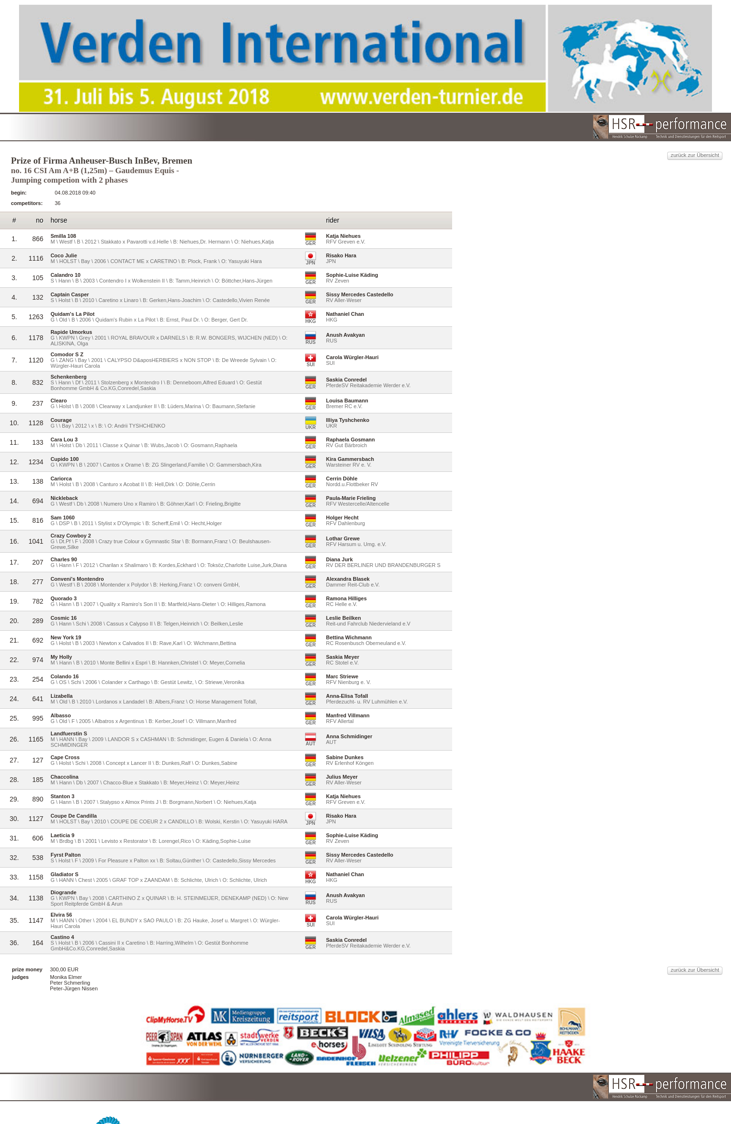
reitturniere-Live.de (345, 1105)
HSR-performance (374, 1098)
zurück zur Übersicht (552, 117)
